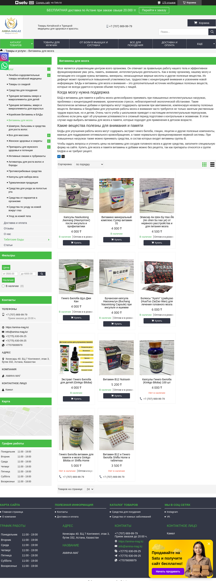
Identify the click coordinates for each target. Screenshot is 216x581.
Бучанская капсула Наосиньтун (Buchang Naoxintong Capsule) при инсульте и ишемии (76, 303)
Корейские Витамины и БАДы (26, 114)
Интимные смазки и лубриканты (27, 156)
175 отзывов (168, 2)
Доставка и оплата (169, 44)
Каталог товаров (16, 44)
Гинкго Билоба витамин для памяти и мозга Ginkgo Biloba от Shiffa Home (116, 382)
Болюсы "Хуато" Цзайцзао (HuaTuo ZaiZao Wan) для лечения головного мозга (116, 301)
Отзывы (9, 228)
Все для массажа (18, 135)
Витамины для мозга (20, 120)
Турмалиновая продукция (23, 182)
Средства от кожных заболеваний (131, 509)
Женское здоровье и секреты (25, 140)
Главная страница (12, 504)
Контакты (62, 504)
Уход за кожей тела (20, 216)
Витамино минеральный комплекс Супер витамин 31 (116, 220)
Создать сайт (43, 2)
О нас (7, 233)
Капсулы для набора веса (23, 176)
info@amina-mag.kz (17, 331)
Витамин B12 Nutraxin (197, 298)
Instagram (172, 504)
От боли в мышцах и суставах (94, 44)
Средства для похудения (23, 90)
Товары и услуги (15, 50)
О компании (9, 509)
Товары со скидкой (19, 84)
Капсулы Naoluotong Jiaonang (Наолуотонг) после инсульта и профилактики (76, 222)
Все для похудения (135, 44)
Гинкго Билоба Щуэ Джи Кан (197, 219)
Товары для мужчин (51, 44)
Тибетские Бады (14, 239)
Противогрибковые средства (25, 171)
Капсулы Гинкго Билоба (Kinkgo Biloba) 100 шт (76, 381)
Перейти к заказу (154, 10)
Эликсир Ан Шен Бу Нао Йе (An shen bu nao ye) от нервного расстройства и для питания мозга (157, 222)
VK (168, 509)
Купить (77, 242)
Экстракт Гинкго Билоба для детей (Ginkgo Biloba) (157, 300)
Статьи (8, 245)
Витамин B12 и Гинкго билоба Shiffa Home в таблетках (157, 382)
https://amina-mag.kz (17, 327)
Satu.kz (124, 574)
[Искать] (212, 32)
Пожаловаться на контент (115, 577)
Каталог (9, 69)
